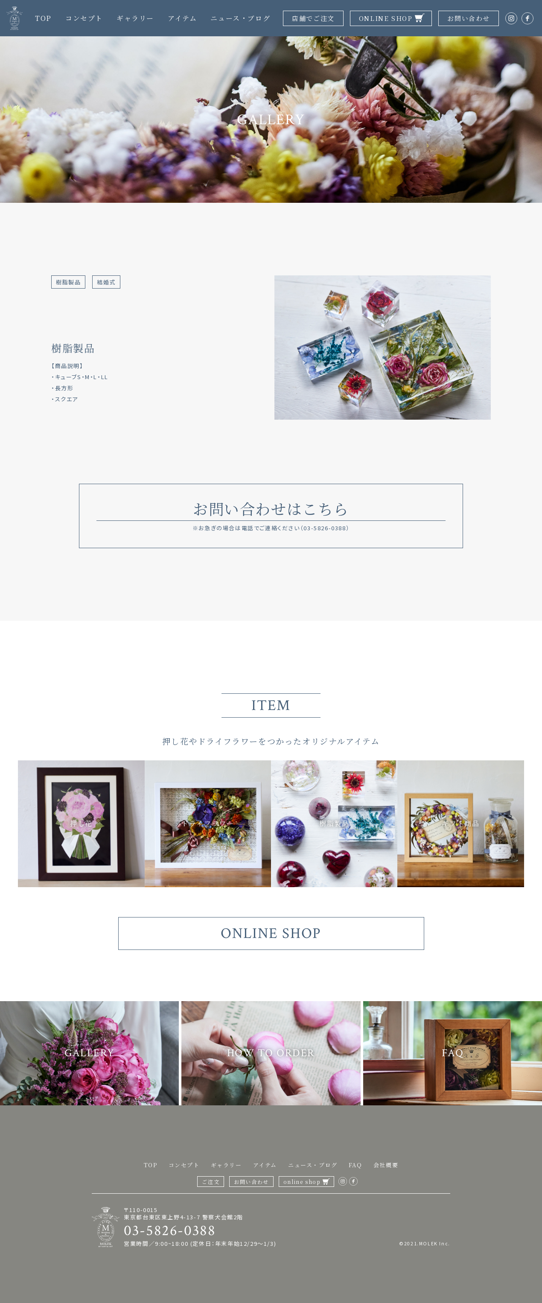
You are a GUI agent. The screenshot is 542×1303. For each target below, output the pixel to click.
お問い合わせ (468, 18)
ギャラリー (135, 18)
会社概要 (385, 1165)
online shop (302, 1181)
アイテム (182, 18)
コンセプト (84, 18)
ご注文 (210, 1181)
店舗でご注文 (313, 18)
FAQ (355, 1165)
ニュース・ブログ (240, 18)
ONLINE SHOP (386, 18)
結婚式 (106, 282)
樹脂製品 (68, 282)
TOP (43, 18)
